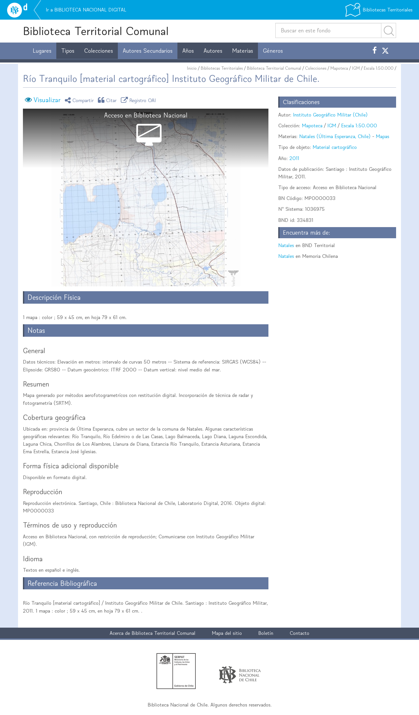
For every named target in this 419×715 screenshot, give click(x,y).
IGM (356, 68)
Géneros (273, 50)
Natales (286, 245)
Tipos (67, 50)
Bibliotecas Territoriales (222, 68)
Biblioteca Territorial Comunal (96, 31)
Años (188, 50)
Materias (242, 50)
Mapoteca (339, 68)
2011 (294, 158)
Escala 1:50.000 (378, 68)
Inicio (192, 68)
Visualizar (47, 100)
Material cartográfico (335, 147)
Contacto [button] (299, 633)
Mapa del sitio (227, 633)
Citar (108, 100)
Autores (213, 50)
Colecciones (98, 50)
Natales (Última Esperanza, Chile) (335, 136)
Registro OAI (139, 100)
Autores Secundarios (148, 50)
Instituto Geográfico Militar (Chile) (330, 115)
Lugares (42, 50)
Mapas (382, 136)
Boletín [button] (265, 633)
